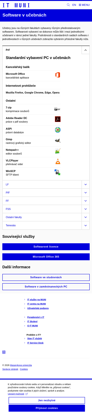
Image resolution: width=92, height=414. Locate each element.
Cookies (24, 369)
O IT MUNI (32, 325)
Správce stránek (10, 369)
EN (74, 4)
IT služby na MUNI (36, 299)
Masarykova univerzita (21, 365)
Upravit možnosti (18, 397)
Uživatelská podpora (38, 308)
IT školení (32, 321)
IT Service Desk (35, 343)
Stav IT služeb (34, 338)
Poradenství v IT (35, 317)
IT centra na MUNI (36, 304)
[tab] (46, 50)
